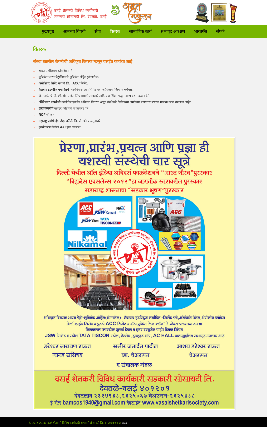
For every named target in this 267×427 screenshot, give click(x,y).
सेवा (97, 30)
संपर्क (220, 30)
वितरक (115, 30)
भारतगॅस (200, 30)
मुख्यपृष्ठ (48, 30)
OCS (124, 422)
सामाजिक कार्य (140, 30)
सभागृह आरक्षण (173, 30)
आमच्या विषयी (74, 30)
